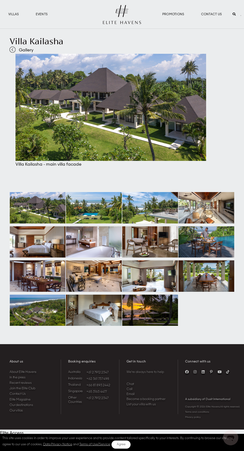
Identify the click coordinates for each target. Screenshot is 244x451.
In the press (17, 377)
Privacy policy (193, 417)
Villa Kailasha (36, 41)
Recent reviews (21, 383)
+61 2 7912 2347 (97, 372)
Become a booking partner (146, 399)
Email (131, 394)
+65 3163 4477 (96, 391)
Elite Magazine (20, 399)
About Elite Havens (23, 372)
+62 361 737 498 (97, 379)
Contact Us (211, 14)
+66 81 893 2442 (98, 385)
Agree (121, 444)
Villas (13, 14)
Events (42, 14)
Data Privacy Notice (57, 444)
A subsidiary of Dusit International (207, 399)
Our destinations (21, 405)
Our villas (16, 410)
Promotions (173, 14)
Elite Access (12, 433)
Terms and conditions (197, 412)
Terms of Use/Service (94, 444)
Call (129, 389)
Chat (130, 384)
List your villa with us (141, 404)
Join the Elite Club (22, 388)
